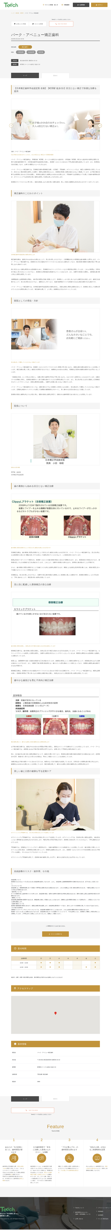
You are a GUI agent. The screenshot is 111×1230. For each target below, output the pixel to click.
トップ (12, 13)
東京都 (17, 13)
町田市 (22, 13)
